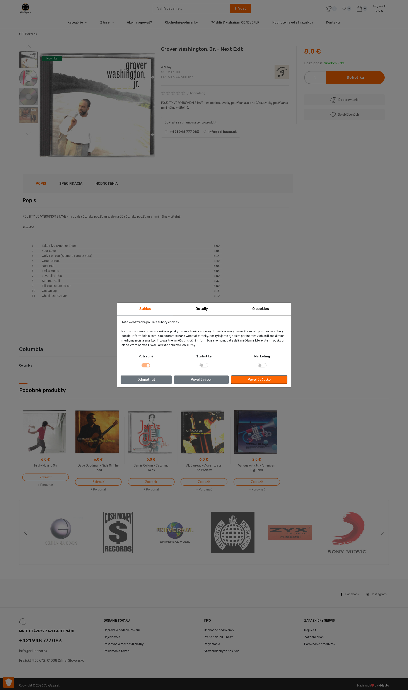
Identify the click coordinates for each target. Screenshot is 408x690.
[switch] (204, 365)
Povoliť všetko (259, 379)
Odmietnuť (146, 379)
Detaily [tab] (202, 309)
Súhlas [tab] (145, 309)
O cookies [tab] (260, 309)
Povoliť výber (201, 379)
